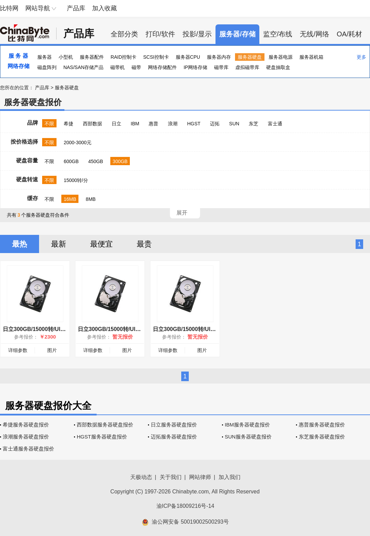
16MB (70, 199)
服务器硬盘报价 (33, 102)
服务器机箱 (311, 57)
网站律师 (200, 477)
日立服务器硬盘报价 (174, 424)
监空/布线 (278, 34)
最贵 (144, 244)
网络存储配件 (162, 67)
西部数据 (92, 123)
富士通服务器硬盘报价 (28, 449)
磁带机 (117, 67)
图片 (52, 350)
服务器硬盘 (250, 57)
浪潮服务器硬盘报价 (26, 437)
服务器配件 (92, 57)
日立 (116, 123)
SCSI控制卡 (156, 57)
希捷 (68, 123)
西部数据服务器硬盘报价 (105, 424)
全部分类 (124, 34)
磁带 (136, 67)
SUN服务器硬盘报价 (248, 437)
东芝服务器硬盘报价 (322, 437)
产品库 (76, 8)
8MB (91, 199)
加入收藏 (104, 8)
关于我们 (171, 477)
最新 (58, 244)
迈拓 (215, 123)
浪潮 (172, 123)
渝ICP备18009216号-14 (185, 506)
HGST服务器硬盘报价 (102, 437)
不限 (49, 123)
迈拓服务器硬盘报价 (174, 437)
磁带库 (221, 67)
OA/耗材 (349, 34)
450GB (95, 161)
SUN (234, 123)
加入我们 (230, 477)
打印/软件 (160, 34)
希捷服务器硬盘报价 (26, 424)
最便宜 (101, 244)
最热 (19, 244)
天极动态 (141, 477)
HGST (193, 123)
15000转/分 (76, 180)
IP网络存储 (195, 67)
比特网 (9, 8)
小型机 (66, 57)
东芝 (253, 123)
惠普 (153, 123)
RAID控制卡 (123, 57)
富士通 (275, 123)
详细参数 (17, 350)
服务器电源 (281, 57)
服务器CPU (188, 57)
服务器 (44, 57)
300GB (120, 161)
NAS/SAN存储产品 (83, 67)
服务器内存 (219, 57)
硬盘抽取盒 (278, 67)
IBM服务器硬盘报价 (247, 424)
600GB (71, 161)
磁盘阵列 (47, 67)
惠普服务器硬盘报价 (322, 424)
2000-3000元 (77, 142)
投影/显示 (197, 34)
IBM (135, 123)
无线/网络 (314, 34)
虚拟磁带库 (247, 67)
